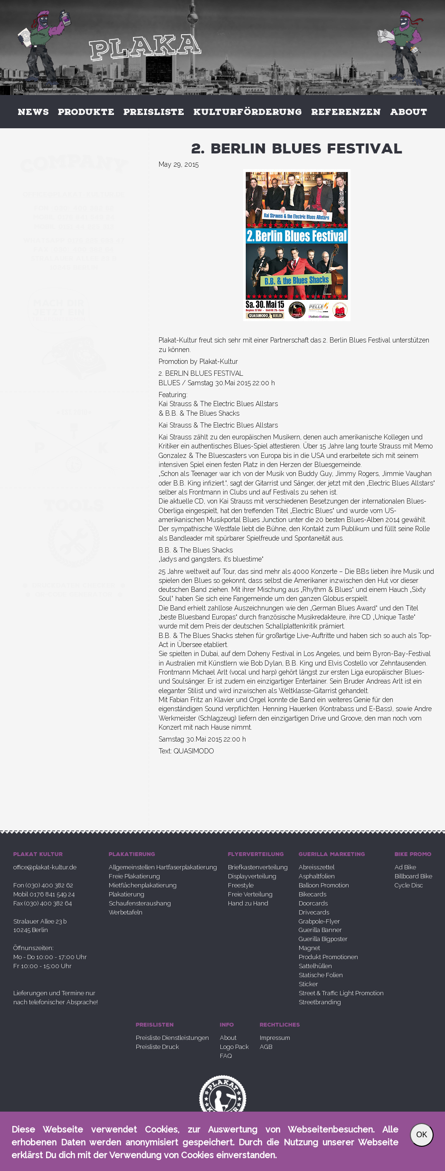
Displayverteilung (252, 876)
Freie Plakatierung (134, 876)
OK (421, 1135)
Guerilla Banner (320, 929)
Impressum (275, 1037)
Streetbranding (320, 1002)
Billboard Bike (413, 876)
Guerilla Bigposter (323, 939)
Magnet (309, 948)
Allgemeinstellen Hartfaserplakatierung (163, 867)
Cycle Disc (409, 885)
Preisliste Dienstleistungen (172, 1037)
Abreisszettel (316, 867)
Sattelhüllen (315, 966)
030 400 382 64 (82, 249)
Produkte (86, 111)
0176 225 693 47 (95, 240)
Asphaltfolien (317, 876)
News (33, 111)
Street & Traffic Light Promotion (341, 993)
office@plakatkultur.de (74, 194)
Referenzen (346, 111)
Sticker (308, 984)
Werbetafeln (125, 912)
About (408, 111)
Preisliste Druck (157, 1046)
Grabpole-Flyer (319, 921)
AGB (266, 1046)
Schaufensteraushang (140, 903)
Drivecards (314, 912)
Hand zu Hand (248, 903)
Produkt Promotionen (328, 957)
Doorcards (313, 903)
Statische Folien (321, 975)
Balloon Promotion (324, 885)
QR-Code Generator (74, 594)
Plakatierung (126, 894)
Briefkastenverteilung (258, 867)
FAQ (226, 1055)
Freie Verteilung (250, 894)
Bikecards (312, 894)
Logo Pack (234, 1046)
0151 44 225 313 (86, 226)
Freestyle (241, 885)
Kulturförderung (247, 111)
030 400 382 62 (82, 208)
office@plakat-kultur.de (44, 867)
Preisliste (153, 111)
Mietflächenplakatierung (143, 885)
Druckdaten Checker (73, 585)
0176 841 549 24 (86, 217)
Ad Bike (405, 867)
